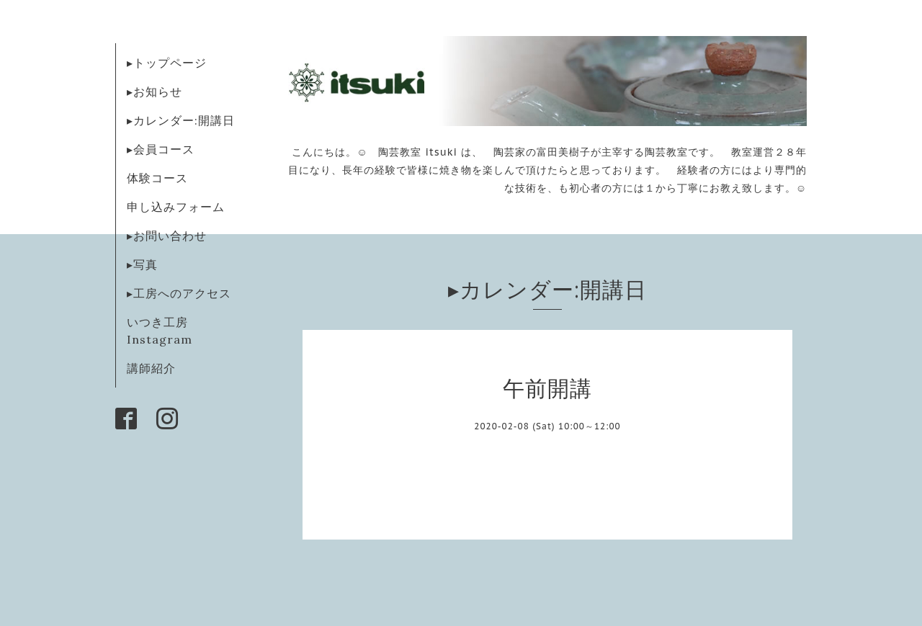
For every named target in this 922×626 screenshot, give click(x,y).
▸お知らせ (154, 91)
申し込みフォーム (176, 207)
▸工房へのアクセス (179, 293)
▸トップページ (167, 62)
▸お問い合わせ (167, 235)
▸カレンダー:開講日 (181, 120)
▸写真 (142, 264)
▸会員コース (160, 149)
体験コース (157, 178)
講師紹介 (151, 368)
